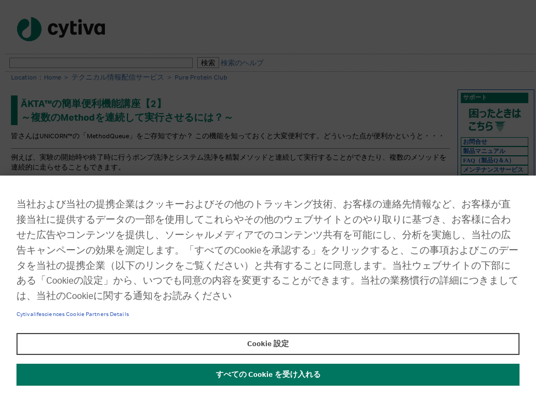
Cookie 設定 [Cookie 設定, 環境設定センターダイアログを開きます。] (268, 344)
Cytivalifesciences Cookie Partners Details (72, 314)
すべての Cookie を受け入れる (268, 375)
